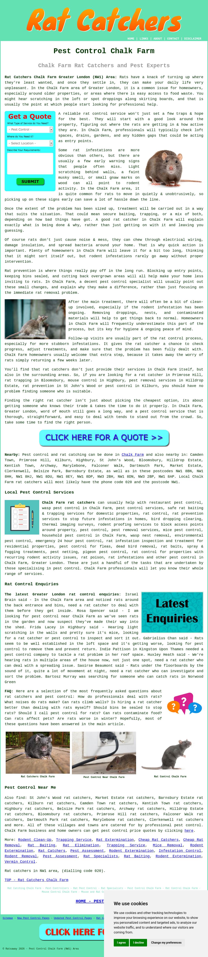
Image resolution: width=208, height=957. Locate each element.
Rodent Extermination (131, 851)
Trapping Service (73, 840)
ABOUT (158, 38)
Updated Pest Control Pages (73, 918)
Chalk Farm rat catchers (68, 503)
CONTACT (173, 38)
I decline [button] (138, 942)
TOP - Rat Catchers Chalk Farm (36, 880)
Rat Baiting (41, 845)
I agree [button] (121, 942)
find (20, 798)
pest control (182, 557)
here (189, 831)
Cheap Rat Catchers (159, 840)
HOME (131, 38)
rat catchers (190, 820)
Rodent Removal (21, 856)
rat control (155, 514)
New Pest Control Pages (33, 918)
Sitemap (8, 918)
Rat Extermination (115, 840)
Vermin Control (20, 862)
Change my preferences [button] (166, 942)
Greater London (47, 563)
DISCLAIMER (192, 38)
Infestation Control (180, 851)
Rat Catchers (51, 851)
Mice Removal (168, 845)
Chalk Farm (133, 455)
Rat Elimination (81, 845)
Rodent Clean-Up (34, 840)
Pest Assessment (87, 851)
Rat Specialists (100, 856)
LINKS (144, 38)
